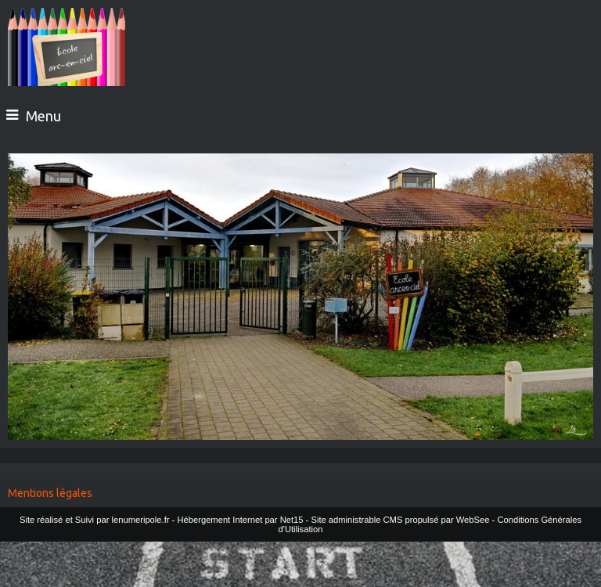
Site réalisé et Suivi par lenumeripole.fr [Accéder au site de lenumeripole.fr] (95, 519)
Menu (43, 116)
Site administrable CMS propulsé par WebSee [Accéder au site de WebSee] (400, 519)
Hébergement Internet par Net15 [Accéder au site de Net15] (240, 519)
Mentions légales (50, 493)
